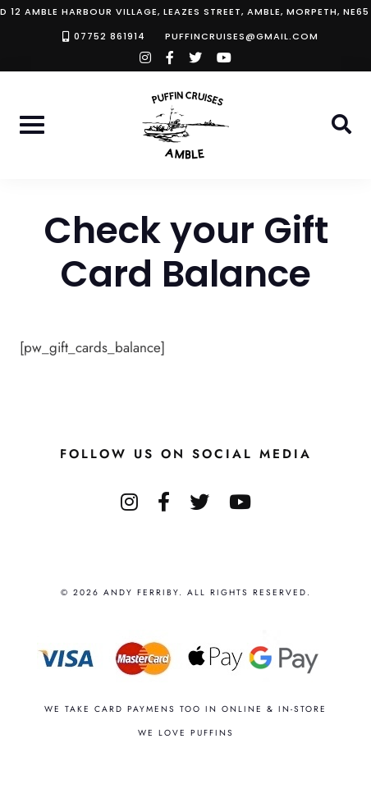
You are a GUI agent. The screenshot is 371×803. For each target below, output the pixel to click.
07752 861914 (109, 36)
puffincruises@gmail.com (241, 36)
